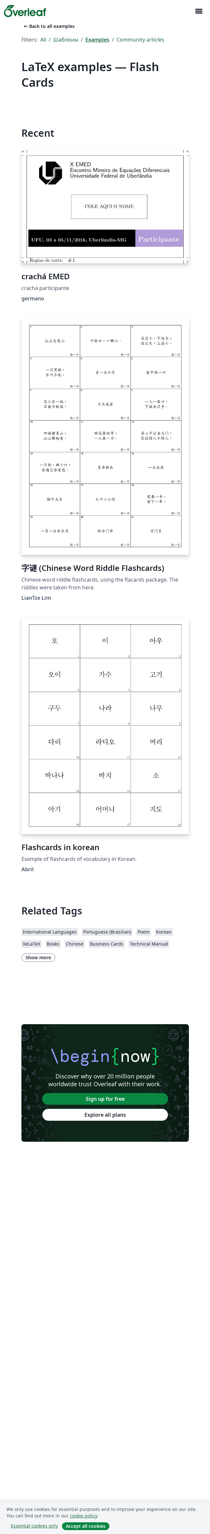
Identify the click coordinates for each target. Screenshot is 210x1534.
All (43, 39)
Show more (38, 957)
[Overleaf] (25, 11)
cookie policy (83, 1516)
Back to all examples (49, 26)
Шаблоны (65, 39)
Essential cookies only (34, 1526)
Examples (97, 39)
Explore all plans (105, 1114)
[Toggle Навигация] (198, 11)
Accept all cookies (85, 1526)
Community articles (140, 39)
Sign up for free (105, 1098)
